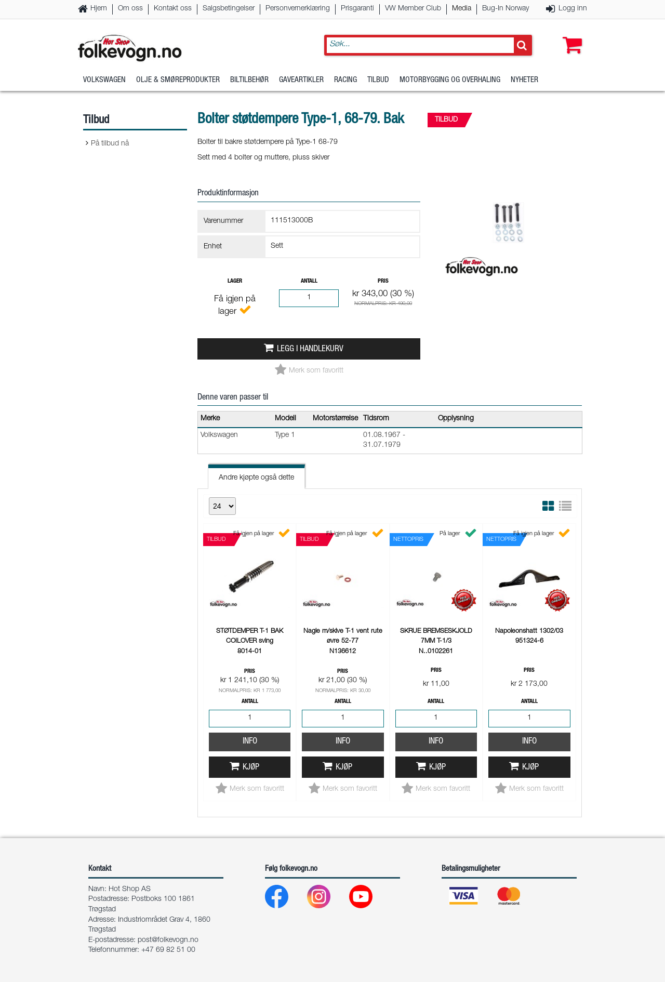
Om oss (130, 8)
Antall (309, 281)
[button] (570, 35)
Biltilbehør (249, 80)
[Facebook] (285, 899)
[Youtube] (369, 899)
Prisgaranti (357, 8)
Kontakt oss (173, 8)
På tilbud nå (110, 144)
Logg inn (572, 8)
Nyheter (524, 80)
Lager (235, 281)
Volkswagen (104, 80)
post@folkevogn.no (168, 940)
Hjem (98, 8)
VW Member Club (413, 8)
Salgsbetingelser (229, 8)
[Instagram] (327, 899)
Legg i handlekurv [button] (310, 349)
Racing (345, 80)
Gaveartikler (301, 80)
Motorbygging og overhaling (450, 80)
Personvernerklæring (297, 8)
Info (250, 741)
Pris (383, 281)
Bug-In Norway (505, 8)
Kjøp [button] (251, 767)
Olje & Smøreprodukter (178, 80)
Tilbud (378, 80)
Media (461, 8)
